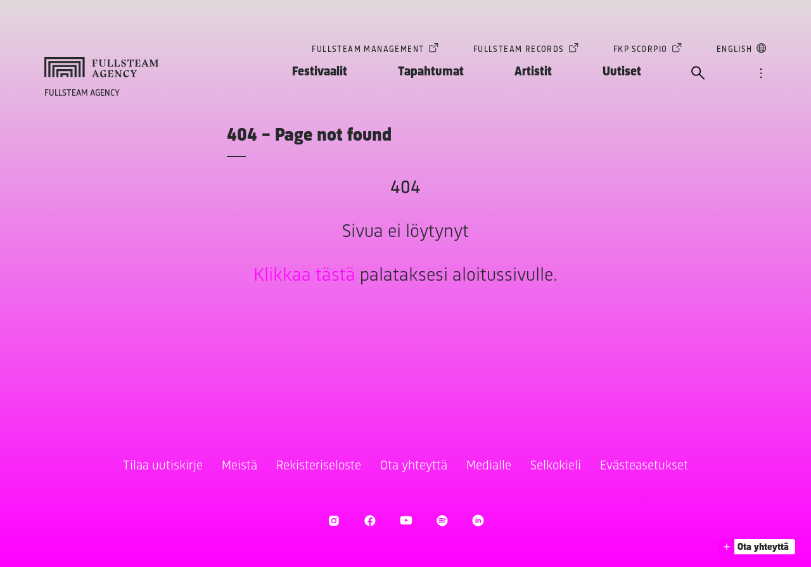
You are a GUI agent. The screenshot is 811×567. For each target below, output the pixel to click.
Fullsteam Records (519, 50)
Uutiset (622, 72)
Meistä (239, 466)
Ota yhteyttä (413, 466)
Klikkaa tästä (304, 276)
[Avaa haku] (698, 74)
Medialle (488, 466)
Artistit (533, 72)
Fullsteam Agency (82, 93)
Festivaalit (319, 72)
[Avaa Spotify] (441, 520)
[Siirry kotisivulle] (101, 67)
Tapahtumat (431, 72)
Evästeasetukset (644, 466)
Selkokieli (555, 466)
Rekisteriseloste (318, 466)
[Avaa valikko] (761, 74)
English (735, 50)
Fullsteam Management (368, 50)
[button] (757, 546)
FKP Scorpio (640, 50)
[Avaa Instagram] (333, 520)
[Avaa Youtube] (405, 520)
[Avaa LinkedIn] (478, 520)
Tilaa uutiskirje (163, 466)
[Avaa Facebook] (369, 520)
